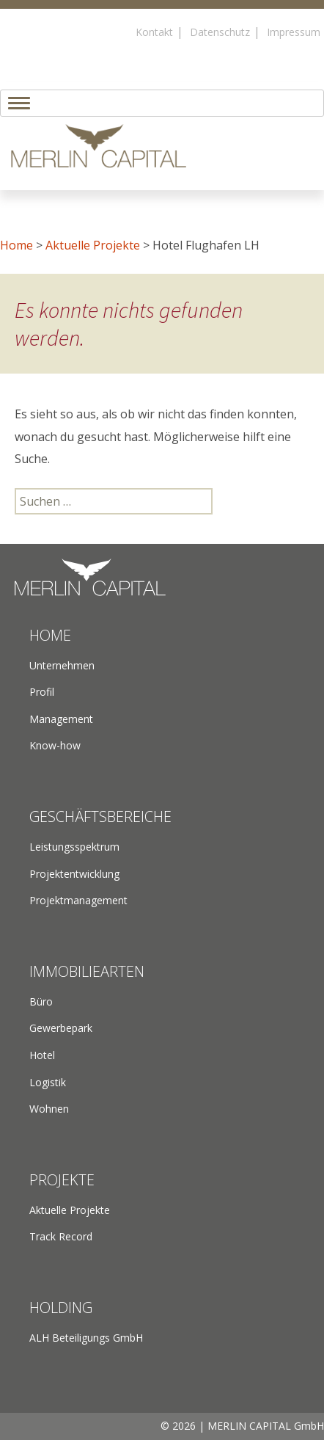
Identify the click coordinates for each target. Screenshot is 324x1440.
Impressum (293, 32)
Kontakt (154, 32)
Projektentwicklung (74, 874)
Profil (41, 692)
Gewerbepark (60, 1028)
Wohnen (49, 1109)
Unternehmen (62, 665)
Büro (41, 1001)
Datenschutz (220, 32)
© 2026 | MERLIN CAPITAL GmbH (242, 1426)
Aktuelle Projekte (92, 245)
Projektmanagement (78, 900)
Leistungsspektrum (74, 847)
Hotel (42, 1055)
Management (61, 719)
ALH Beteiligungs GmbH (86, 1338)
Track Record (60, 1236)
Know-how (55, 745)
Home (16, 245)
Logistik (47, 1082)
